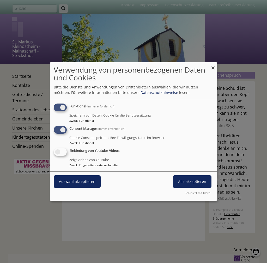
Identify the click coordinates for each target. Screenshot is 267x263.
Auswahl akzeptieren (77, 181)
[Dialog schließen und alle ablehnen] (213, 65)
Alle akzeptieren (192, 181)
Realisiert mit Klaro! (198, 193)
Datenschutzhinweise (159, 92)
